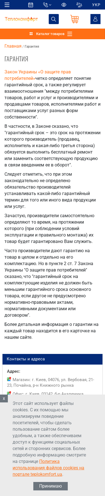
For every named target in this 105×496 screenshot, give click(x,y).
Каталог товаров (50, 34)
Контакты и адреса (52, 359)
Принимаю (50, 486)
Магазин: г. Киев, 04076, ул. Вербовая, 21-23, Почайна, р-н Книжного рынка (50, 382)
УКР (96, 5)
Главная (13, 46)
